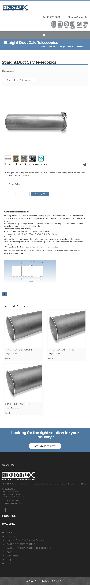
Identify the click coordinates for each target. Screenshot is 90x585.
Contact (10, 563)
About (9, 552)
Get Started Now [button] (45, 446)
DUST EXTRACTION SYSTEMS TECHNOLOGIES (29, 548)
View (7, 359)
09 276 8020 (53, 17)
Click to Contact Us (78, 17)
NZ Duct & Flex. (57, 581)
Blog (9, 559)
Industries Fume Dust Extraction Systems (25, 540)
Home (42, 47)
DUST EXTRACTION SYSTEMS (21, 544)
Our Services (12, 556)
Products (52, 47)
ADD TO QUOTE (40, 194)
